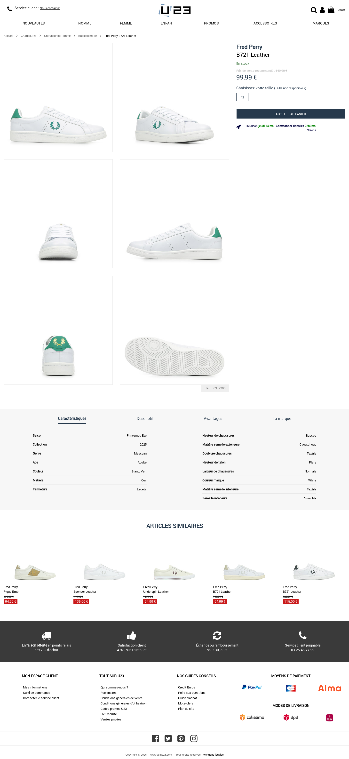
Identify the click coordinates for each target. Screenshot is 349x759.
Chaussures (28, 36)
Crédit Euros (186, 687)
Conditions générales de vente (122, 698)
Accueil (8, 36)
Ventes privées (111, 719)
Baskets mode (87, 36)
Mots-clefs (185, 703)
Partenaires (109, 692)
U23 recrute (109, 714)
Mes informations (35, 687)
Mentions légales (213, 754)
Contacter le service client (41, 698)
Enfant (167, 23)
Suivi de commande (36, 692)
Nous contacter (50, 8)
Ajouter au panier (291, 114)
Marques (321, 23)
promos (211, 23)
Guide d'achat (187, 698)
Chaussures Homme (57, 36)
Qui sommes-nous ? (114, 687)
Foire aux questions (192, 692)
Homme (84, 23)
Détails (311, 130)
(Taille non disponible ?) (290, 88)
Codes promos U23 (114, 708)
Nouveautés (34, 23)
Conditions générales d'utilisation (123, 703)
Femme (126, 23)
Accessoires (265, 23)
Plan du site (186, 708)
